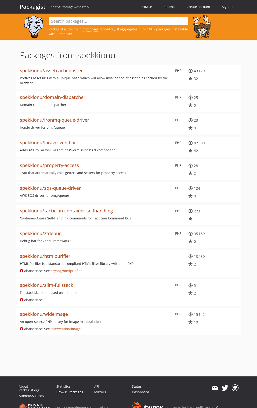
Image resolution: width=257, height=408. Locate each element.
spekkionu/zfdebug (41, 233)
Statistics (63, 386)
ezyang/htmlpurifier (66, 271)
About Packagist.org (29, 388)
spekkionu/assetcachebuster (51, 70)
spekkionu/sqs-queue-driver (50, 188)
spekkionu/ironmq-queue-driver (54, 120)
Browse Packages (69, 392)
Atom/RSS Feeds (31, 395)
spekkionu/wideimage (44, 314)
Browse (146, 6)
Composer (90, 29)
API (96, 386)
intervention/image (66, 329)
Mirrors (100, 392)
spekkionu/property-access (49, 165)
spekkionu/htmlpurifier (45, 256)
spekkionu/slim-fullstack (46, 285)
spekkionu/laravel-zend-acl (49, 142)
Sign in (227, 6)
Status (137, 386)
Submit (169, 6)
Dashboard (140, 392)
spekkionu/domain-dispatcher (52, 97)
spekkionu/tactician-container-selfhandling (66, 211)
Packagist (33, 6)
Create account (198, 6)
